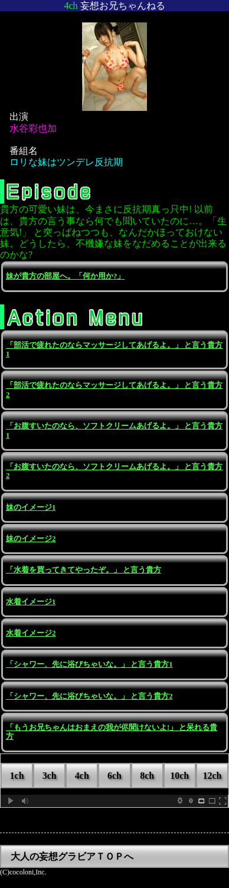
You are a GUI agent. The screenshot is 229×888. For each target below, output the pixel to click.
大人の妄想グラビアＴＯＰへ (72, 856)
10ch (179, 776)
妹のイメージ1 (30, 507)
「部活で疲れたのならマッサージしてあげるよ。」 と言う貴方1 (114, 349)
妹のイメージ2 (30, 539)
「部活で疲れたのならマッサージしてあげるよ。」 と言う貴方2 (114, 389)
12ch (211, 776)
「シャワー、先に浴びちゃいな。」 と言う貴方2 (89, 696)
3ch (49, 776)
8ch (147, 776)
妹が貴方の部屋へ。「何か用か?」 (65, 276)
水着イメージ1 (30, 602)
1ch (17, 776)
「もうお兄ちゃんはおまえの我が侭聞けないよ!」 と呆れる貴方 (111, 731)
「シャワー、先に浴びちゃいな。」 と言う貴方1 (89, 664)
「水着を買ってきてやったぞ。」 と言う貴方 (83, 570)
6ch (114, 776)
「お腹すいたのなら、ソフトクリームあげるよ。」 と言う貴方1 (114, 430)
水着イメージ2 (30, 633)
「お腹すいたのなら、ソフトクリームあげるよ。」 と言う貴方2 (114, 471)
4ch (82, 776)
